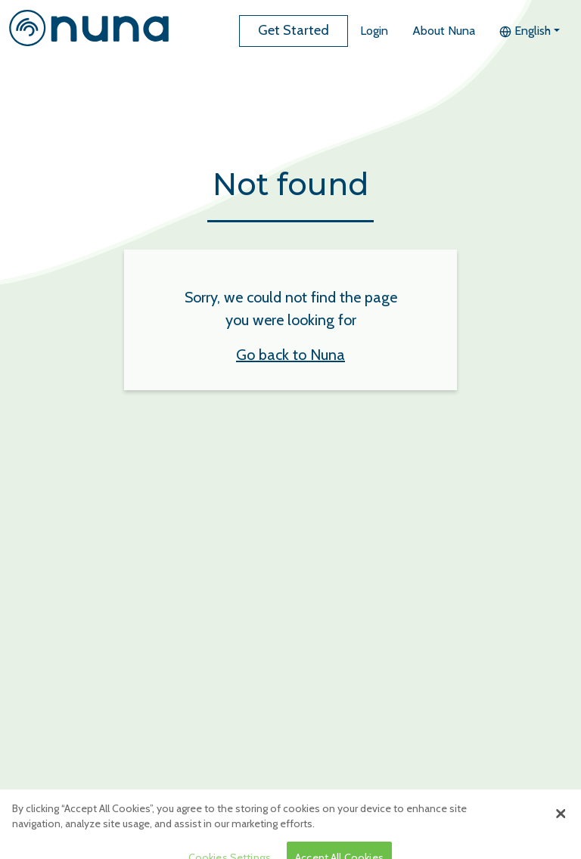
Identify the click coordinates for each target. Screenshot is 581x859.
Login (374, 30)
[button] (529, 31)
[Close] (560, 819)
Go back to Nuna (290, 355)
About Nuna (443, 30)
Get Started (293, 30)
